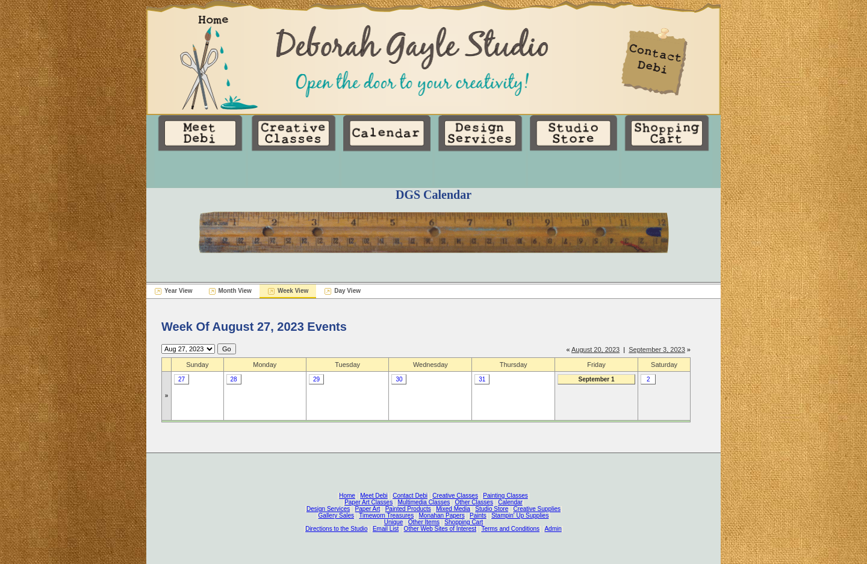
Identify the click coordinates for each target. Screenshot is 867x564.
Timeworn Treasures (386, 515)
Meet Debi (374, 495)
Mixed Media (453, 509)
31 (482, 379)
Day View (347, 290)
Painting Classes (505, 495)
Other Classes (474, 502)
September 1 (597, 379)
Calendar (510, 502)
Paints (478, 515)
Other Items (424, 522)
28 (234, 379)
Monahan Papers (441, 515)
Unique (393, 522)
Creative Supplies (537, 509)
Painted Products (408, 509)
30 (399, 379)
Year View (178, 290)
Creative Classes (455, 495)
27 (181, 379)
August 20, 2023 (595, 349)
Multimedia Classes (424, 502)
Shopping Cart (463, 522)
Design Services (328, 509)
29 (316, 379)
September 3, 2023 (657, 349)
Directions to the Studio (336, 528)
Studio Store (491, 509)
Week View (293, 290)
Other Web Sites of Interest (440, 528)
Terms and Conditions (510, 528)
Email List (386, 528)
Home (347, 495)
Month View (235, 290)
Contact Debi (410, 495)
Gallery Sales (336, 515)
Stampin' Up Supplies (519, 515)
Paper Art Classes (368, 502)
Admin (552, 528)
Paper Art (368, 509)
